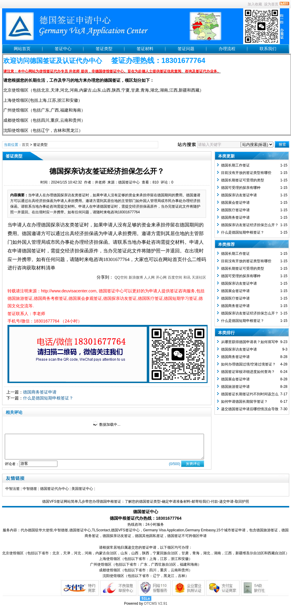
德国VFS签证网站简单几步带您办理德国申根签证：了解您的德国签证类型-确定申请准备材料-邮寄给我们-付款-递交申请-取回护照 (145, 501)
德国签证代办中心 (54, 489)
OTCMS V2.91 (155, 603)
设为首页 (271, 4)
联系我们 (268, 48)
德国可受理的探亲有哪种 (240, 188)
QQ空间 (121, 277)
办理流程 (227, 48)
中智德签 (30, 489)
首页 (25, 145)
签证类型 (104, 48)
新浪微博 (136, 277)
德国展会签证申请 (235, 202)
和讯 (187, 277)
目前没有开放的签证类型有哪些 (246, 173)
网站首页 (22, 48)
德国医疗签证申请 (235, 210)
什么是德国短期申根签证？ (48, 398)
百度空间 (175, 277)
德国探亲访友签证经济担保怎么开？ (249, 225)
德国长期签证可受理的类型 (242, 180)
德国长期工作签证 (235, 165)
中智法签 (12, 489)
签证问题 (186, 48)
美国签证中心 (82, 489)
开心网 (161, 277)
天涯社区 (199, 277)
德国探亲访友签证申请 (239, 195)
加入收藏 (255, 4)
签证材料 (145, 48)
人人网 (149, 277)
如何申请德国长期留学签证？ (244, 401)
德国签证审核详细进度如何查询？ (248, 372)
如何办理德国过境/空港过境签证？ (248, 364)
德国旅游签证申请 (235, 387)
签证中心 (63, 48)
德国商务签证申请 (40, 392)
